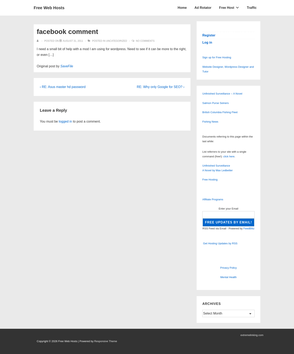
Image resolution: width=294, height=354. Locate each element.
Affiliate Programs (212, 199)
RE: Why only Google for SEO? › (160, 87)
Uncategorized (116, 40)
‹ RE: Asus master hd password (63, 87)
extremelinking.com (252, 335)
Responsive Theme (105, 341)
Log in (207, 42)
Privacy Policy (228, 267)
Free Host (230, 6)
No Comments (145, 40)
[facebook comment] (73, 40)
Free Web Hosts (49, 8)
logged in (65, 121)
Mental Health (228, 277)
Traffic (252, 7)
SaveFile (66, 66)
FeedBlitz (248, 228)
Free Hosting (209, 179)
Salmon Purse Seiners (215, 103)
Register (208, 35)
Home (182, 7)
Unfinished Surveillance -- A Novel (222, 93)
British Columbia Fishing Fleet (220, 112)
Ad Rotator (203, 7)
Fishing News (210, 121)
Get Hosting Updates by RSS (220, 243)
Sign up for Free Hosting (216, 57)
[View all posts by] (38, 40)
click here (229, 156)
